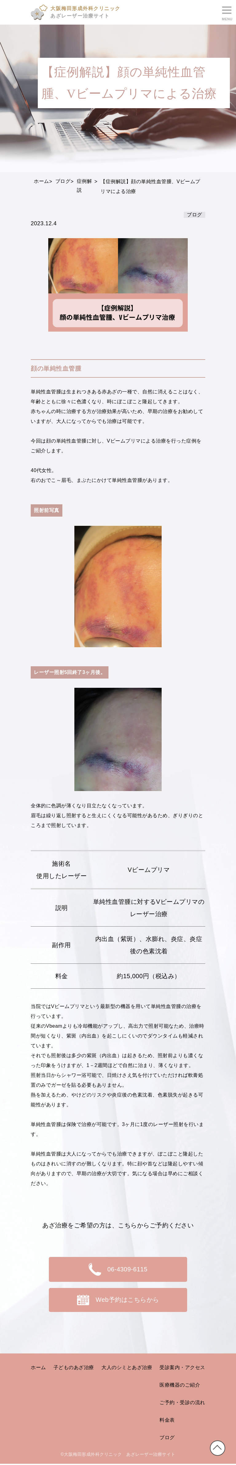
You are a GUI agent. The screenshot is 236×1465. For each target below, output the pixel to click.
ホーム (38, 1368)
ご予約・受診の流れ (182, 1403)
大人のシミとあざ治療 (126, 1368)
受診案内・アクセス (182, 1368)
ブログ (167, 1438)
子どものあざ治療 (73, 1368)
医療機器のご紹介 (179, 1385)
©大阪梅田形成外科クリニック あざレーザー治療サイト (118, 1455)
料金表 (167, 1420)
